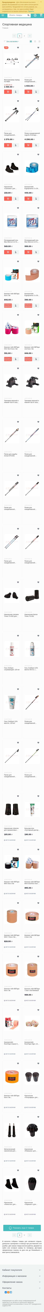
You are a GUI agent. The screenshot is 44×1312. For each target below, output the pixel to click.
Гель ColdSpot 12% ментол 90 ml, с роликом (31, 669)
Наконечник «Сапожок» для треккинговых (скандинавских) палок (10, 188)
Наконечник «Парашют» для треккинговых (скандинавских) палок (30, 1203)
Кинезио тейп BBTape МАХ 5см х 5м (11, 883)
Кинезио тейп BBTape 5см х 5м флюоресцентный (11, 1096)
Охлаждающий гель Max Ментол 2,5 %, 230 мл (11, 241)
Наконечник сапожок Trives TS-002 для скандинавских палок (11, 615)
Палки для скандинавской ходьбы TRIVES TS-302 (31, 722)
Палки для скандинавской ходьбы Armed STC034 (30, 562)
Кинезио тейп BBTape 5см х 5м (11, 294)
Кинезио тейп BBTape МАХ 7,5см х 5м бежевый (11, 936)
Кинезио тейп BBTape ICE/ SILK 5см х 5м (11, 348)
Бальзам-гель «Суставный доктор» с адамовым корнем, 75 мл (32, 829)
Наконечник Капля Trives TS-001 (31, 615)
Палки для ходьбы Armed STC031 (10, 455)
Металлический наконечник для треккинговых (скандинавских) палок (10, 1150)
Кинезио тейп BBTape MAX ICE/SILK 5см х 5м (32, 883)
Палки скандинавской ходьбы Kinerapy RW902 (32, 134)
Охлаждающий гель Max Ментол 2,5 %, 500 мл (31, 241)
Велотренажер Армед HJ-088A (11, 81)
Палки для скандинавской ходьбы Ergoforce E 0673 (31, 81)
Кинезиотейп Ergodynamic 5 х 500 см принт (32, 188)
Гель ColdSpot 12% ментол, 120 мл (10, 722)
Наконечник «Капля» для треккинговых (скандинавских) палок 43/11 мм (11, 829)
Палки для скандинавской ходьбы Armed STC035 (30, 508)
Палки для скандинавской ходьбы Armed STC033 (9, 508)
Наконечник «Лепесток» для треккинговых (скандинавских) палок (10, 1203)
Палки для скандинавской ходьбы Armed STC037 (9, 562)
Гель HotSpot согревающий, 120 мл (11, 669)
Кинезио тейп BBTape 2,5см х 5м (32, 936)
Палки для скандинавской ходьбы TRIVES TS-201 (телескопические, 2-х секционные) (11, 776)
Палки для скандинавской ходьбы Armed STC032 (30, 455)
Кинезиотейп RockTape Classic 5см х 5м (11, 1043)
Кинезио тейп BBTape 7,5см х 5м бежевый (32, 989)
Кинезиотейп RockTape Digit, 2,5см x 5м (32, 1043)
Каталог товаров (2, 15)
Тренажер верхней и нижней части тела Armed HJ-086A (32, 401)
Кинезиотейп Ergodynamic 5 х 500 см (32, 295)
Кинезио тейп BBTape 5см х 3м (11, 989)
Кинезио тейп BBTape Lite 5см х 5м (32, 348)
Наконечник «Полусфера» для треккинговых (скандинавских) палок (31, 1096)
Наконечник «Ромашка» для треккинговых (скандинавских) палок (30, 1150)
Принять (31, 11)
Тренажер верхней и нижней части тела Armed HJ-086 (11, 401)
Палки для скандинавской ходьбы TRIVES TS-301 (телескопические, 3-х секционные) (32, 776)
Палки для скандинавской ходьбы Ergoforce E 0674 (11, 134)
